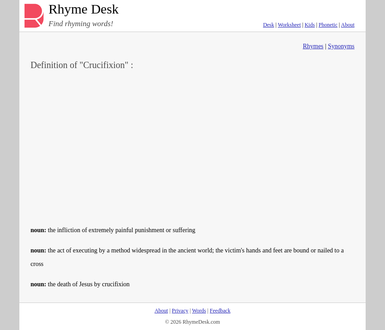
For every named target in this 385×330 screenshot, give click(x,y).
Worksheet (289, 25)
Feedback (220, 310)
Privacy (180, 310)
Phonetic (328, 25)
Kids (309, 25)
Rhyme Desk (84, 9)
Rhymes (313, 46)
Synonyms (341, 46)
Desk (268, 25)
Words (199, 310)
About (347, 25)
